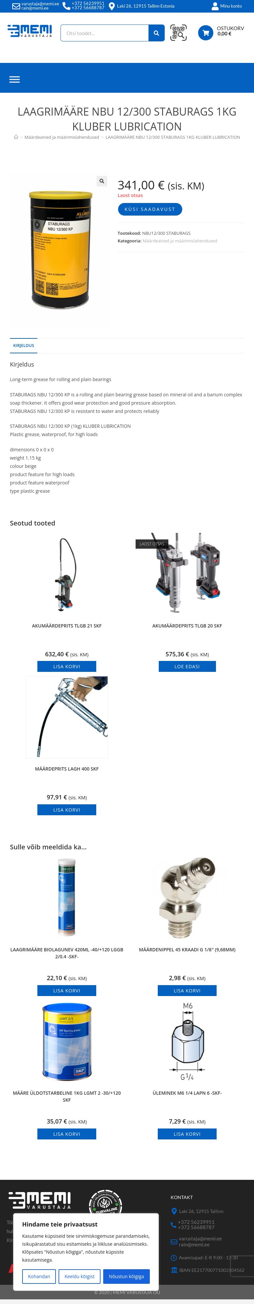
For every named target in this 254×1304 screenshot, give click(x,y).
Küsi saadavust (150, 214)
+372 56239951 (88, 3)
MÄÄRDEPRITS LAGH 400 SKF (67, 773)
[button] (102, 185)
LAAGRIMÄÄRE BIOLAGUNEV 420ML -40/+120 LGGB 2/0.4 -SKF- (66, 957)
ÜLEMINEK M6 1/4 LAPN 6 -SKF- (187, 1097)
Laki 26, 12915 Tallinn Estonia (146, 6)
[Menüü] (14, 84)
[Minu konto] (215, 6)
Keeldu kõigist (79, 1276)
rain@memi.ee (35, 8)
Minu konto (231, 6)
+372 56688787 (88, 7)
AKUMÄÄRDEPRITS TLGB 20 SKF (187, 630)
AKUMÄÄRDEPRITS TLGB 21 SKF (67, 630)
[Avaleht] (16, 142)
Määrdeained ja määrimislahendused (180, 245)
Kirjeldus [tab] (23, 350)
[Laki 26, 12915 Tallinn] (174, 1216)
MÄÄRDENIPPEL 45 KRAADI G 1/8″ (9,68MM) (187, 954)
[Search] (156, 33)
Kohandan (39, 1276)
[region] (86, 1252)
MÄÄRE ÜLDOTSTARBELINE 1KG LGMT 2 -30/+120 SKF (67, 1101)
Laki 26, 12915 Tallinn (201, 1216)
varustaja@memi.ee (40, 3)
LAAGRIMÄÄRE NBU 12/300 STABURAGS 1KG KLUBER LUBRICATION (173, 142)
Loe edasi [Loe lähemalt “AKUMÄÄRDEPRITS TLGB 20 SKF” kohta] (187, 671)
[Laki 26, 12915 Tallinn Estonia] (112, 6)
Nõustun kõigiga (126, 1276)
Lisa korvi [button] (66, 671)
